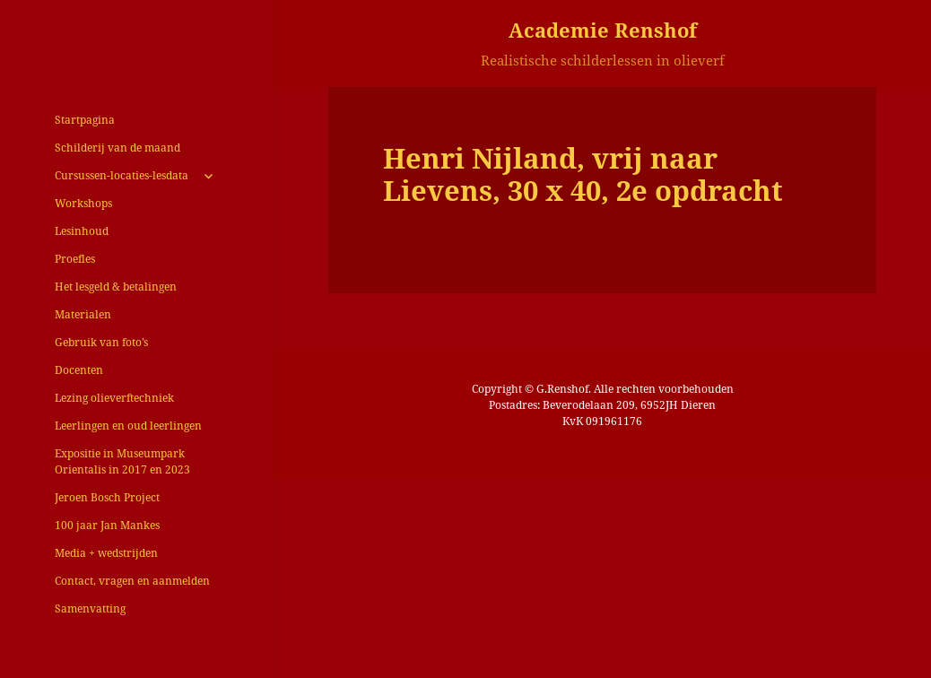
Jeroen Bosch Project (107, 497)
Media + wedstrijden (106, 553)
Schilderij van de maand (117, 147)
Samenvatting (90, 608)
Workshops (83, 203)
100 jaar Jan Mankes (107, 525)
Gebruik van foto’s (101, 342)
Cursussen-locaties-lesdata (121, 175)
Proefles (75, 258)
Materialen (83, 314)
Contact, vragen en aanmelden (132, 580)
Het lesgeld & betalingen (116, 286)
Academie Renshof (603, 29)
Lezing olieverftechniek (114, 397)
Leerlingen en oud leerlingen (128, 425)
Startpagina (85, 119)
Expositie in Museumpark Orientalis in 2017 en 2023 (122, 461)
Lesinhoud (82, 231)
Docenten (79, 370)
